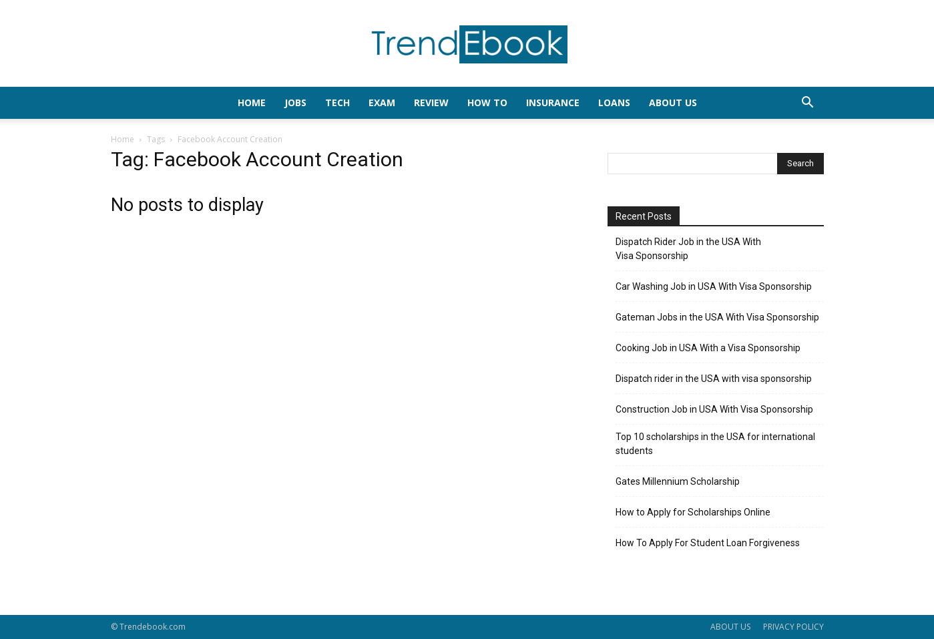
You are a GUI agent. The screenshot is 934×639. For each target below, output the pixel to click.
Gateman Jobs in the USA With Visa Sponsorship (717, 317)
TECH (337, 102)
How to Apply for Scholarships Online (693, 512)
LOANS (614, 102)
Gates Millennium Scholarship (678, 481)
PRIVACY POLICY (793, 626)
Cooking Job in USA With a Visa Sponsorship (708, 348)
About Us (673, 102)
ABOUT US (730, 626)
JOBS (295, 102)
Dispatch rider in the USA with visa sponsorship (714, 378)
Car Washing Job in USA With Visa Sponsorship (714, 286)
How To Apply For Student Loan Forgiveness (708, 543)
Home (122, 139)
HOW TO (487, 102)
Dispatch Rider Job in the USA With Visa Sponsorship (688, 248)
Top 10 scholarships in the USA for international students (715, 443)
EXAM (382, 102)
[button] (808, 103)
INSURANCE (552, 102)
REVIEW (431, 102)
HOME (252, 102)
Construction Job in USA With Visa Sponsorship (714, 409)
